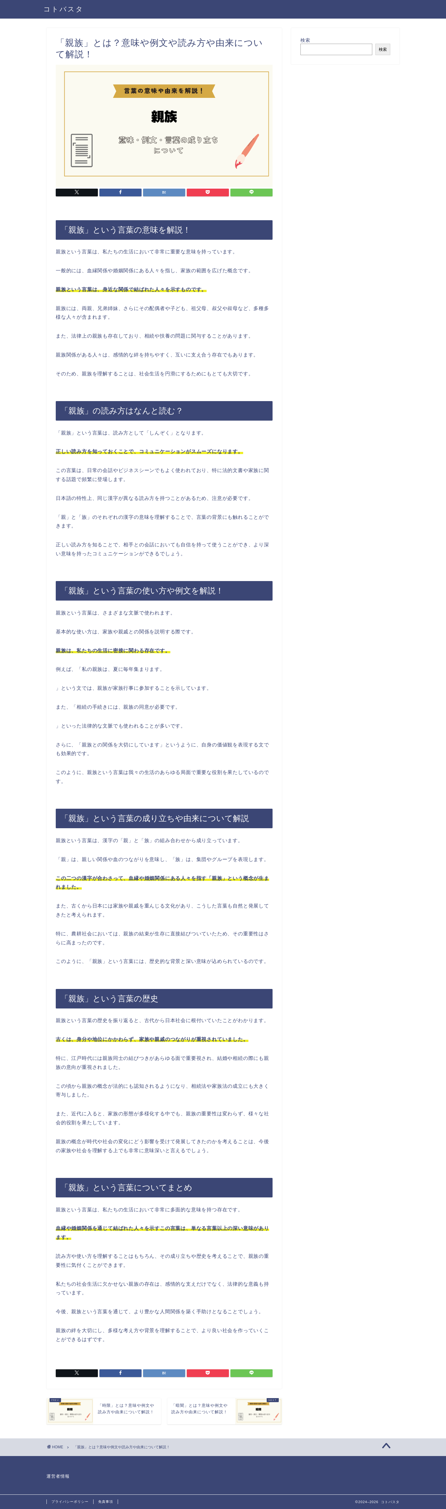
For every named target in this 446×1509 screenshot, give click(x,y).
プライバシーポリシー (70, 1501)
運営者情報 (58, 1476)
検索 (305, 40)
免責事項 (105, 1501)
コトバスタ (63, 9)
